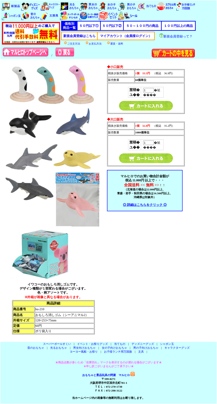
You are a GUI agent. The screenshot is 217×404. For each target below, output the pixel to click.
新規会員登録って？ (175, 36)
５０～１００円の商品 (142, 26)
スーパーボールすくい (57, 343)
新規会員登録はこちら (79, 36)
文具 (141, 351)
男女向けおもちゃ (84, 347)
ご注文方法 (72, 43)
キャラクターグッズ (177, 347)
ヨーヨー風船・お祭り (84, 351)
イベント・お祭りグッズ (92, 343)
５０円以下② (112, 26)
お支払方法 (93, 43)
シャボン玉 (167, 343)
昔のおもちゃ (35, 347)
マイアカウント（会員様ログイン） (126, 36)
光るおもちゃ (58, 347)
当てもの (119, 343)
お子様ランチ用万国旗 (118, 351)
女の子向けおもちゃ (114, 347)
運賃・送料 (115, 43)
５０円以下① (89, 26)
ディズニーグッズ (143, 343)
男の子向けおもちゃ (145, 347)
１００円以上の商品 (178, 26)
